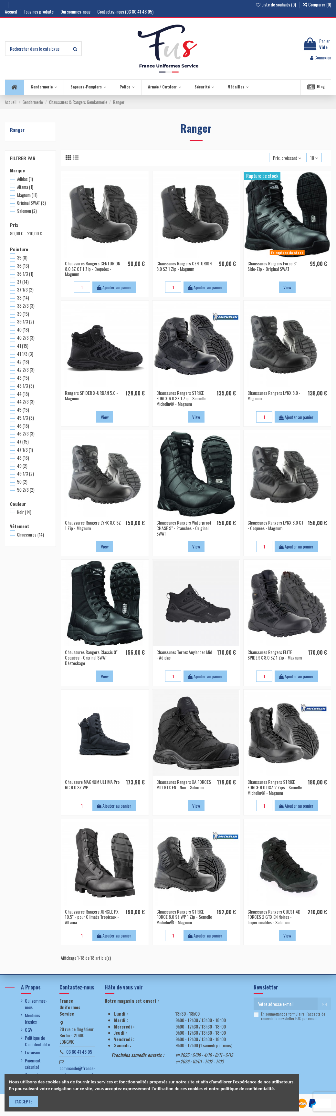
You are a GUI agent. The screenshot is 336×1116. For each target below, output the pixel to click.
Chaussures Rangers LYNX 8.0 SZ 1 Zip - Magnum (93, 525)
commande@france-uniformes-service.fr (77, 1071)
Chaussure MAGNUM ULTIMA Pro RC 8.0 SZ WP (92, 784)
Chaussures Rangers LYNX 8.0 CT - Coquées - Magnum (275, 525)
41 (22, 346)
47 (23, 441)
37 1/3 (25, 289)
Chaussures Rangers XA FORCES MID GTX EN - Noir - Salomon (183, 784)
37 (23, 282)
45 (23, 409)
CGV (28, 1030)
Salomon (27, 211)
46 (23, 426)
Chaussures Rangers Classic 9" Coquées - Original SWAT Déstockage (91, 657)
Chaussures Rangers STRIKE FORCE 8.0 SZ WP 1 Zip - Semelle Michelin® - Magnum (184, 917)
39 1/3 (25, 321)
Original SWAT (31, 203)
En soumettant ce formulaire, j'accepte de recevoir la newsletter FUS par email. (293, 1016)
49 (22, 466)
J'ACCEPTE (23, 1101)
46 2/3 (26, 433)
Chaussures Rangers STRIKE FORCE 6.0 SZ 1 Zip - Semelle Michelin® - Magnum (180, 398)
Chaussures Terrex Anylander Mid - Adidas (184, 655)
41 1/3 (25, 354)
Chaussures (30, 534)
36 (23, 265)
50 (22, 481)
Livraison (32, 1052)
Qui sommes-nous (75, 11)
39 (23, 314)
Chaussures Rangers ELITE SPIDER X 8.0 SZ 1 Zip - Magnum (274, 655)
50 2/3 (26, 489)
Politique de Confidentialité (37, 1041)
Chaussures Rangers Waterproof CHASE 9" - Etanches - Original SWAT (184, 528)
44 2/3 (26, 401)
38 (23, 297)
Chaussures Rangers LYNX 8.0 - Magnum (273, 395)
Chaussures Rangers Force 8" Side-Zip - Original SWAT (272, 266)
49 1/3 (25, 473)
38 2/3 (26, 305)
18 (314, 157)
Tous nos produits (39, 11)
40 (23, 329)
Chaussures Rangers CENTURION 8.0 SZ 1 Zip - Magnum (184, 266)
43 (23, 377)
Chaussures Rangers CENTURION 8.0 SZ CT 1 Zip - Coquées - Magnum (92, 269)
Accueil (11, 11)
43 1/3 (25, 386)
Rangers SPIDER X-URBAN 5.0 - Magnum (91, 395)
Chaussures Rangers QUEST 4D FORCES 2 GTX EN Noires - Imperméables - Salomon (273, 917)
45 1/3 (25, 418)
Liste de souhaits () (276, 4)
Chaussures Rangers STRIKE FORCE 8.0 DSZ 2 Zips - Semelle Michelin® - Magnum (274, 787)
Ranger (17, 129)
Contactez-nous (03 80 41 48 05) (125, 11)
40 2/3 (26, 337)
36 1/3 (25, 274)
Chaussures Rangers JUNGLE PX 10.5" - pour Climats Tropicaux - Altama (92, 917)
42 (23, 361)
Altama (25, 187)
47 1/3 (25, 449)
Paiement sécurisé (33, 1063)
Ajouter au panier (114, 287)
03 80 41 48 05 (79, 1051)
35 (22, 257)
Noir (24, 512)
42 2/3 (26, 369)
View (287, 287)
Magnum (27, 195)
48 (23, 458)
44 (23, 394)
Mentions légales (32, 1018)
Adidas (25, 179)
